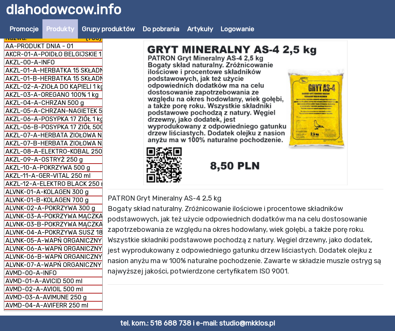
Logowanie (237, 29)
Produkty (60, 29)
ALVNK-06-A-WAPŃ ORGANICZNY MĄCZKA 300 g (53, 248)
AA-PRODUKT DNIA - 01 (39, 46)
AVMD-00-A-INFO (31, 273)
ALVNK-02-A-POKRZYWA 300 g (50, 208)
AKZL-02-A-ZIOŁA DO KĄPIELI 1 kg (53, 86)
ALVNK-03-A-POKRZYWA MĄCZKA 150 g (53, 216)
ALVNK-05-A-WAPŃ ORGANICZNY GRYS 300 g (53, 240)
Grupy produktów (108, 29)
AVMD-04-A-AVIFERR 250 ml (46, 305)
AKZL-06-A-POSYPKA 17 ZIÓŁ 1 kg (53, 119)
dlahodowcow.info (63, 10)
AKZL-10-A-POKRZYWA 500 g (47, 167)
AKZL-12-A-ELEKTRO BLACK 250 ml (53, 183)
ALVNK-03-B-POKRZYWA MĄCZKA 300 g (53, 224)
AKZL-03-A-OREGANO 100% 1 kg (52, 94)
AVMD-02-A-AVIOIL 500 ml (44, 289)
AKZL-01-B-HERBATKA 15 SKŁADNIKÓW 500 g (53, 78)
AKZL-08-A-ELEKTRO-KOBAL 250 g (53, 151)
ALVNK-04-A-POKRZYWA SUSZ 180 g (53, 232)
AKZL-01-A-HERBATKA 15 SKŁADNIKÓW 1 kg (53, 70)
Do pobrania (161, 29)
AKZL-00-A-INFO (30, 62)
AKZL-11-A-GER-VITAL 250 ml (48, 175)
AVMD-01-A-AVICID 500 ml (44, 281)
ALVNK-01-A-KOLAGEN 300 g (47, 192)
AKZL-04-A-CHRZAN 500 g (44, 102)
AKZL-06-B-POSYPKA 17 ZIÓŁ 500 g (53, 127)
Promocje (24, 29)
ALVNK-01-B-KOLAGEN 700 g (47, 200)
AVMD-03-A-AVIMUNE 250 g (46, 297)
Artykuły (200, 29)
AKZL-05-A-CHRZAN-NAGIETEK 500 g (53, 111)
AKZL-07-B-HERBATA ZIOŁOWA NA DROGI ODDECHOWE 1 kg (53, 143)
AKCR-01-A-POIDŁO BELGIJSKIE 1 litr (53, 54)
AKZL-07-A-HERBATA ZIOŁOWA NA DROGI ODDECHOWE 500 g (53, 135)
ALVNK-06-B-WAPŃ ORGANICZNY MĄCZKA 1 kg (53, 256)
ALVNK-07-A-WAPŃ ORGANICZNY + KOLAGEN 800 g (53, 265)
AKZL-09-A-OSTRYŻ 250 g (44, 159)
